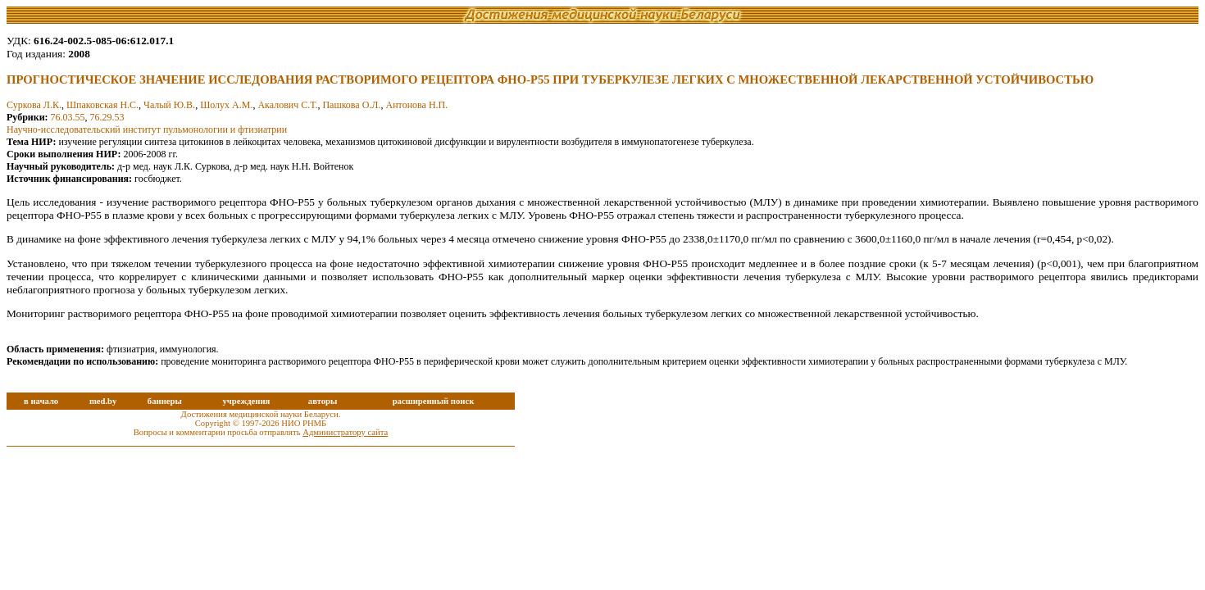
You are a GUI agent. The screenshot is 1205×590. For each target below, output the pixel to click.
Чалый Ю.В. (169, 105)
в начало (41, 401)
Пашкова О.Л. (351, 105)
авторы (323, 401)
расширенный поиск (434, 401)
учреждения (246, 401)
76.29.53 (107, 117)
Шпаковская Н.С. (102, 105)
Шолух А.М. (226, 105)
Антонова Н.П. (417, 105)
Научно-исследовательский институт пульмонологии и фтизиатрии (147, 129)
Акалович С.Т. (287, 105)
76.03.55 (68, 117)
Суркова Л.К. (34, 105)
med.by (102, 401)
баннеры (165, 401)
